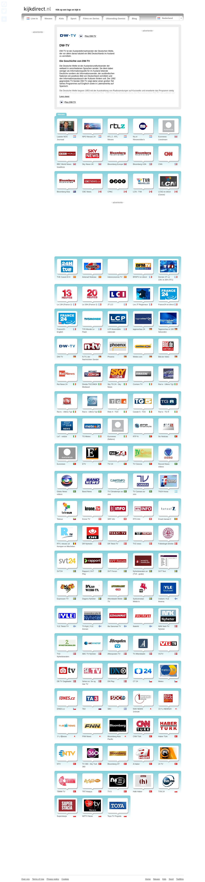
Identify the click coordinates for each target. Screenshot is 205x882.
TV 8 (110, 791)
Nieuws (48, 18)
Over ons (25, 879)
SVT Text (162, 571)
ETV (84, 464)
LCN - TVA (137, 192)
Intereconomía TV (115, 277)
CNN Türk (137, 736)
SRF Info (111, 519)
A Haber (136, 764)
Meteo (161, 681)
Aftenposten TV (114, 654)
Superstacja (62, 816)
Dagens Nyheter (89, 599)
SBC (110, 709)
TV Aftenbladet (139, 654)
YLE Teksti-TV (63, 626)
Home (148, 879)
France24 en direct (166, 305)
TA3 (84, 709)
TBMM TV (61, 791)
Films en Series (91, 18)
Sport (73, 18)
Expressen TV (63, 599)
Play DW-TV (70, 102)
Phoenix (111, 357)
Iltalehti (136, 626)
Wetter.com (137, 357)
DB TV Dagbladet (64, 681)
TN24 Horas (163, 491)
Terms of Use (38, 879)
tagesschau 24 (139, 329)
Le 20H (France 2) (89, 305)
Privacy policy (53, 879)
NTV (59, 764)
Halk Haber (137, 791)
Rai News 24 (62, 384)
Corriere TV (138, 384)
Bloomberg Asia (63, 192)
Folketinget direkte (166, 544)
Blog (134, 18)
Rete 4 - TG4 (113, 412)
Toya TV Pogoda (114, 816)
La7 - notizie (62, 436)
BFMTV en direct (140, 277)
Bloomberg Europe (115, 164)
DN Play (111, 681)
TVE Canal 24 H (63, 277)
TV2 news (137, 544)
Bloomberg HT (114, 764)
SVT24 (60, 571)
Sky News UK (88, 164)
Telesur (60, 519)
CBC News (86, 192)
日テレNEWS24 (165, 709)
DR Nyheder (87, 544)
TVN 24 (161, 791)
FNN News (86, 736)
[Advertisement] (63, 3)
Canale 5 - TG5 (139, 412)
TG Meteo (86, 436)
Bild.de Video (163, 357)
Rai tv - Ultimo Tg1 (166, 384)
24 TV (160, 764)
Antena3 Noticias (89, 277)
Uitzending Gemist (115, 18)
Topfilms (180, 879)
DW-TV (60, 357)
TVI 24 (110, 464)
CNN (160, 164)
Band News (87, 491)
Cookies (65, 879)
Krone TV (86, 519)
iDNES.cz (61, 709)
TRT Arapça (87, 791)
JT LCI (110, 305)
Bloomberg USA (139, 164)
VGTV (160, 654)
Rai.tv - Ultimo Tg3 (90, 412)
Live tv (32, 18)
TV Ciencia (137, 464)
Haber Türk (163, 736)
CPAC (110, 192)
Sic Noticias (163, 436)
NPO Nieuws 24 (88, 137)
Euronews (61, 464)
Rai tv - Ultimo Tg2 (64, 412)
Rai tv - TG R (163, 412)
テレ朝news (62, 736)
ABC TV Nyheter (89, 654)
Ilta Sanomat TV (114, 626)
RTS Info (136, 519)
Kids (61, 18)
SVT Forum (112, 571)
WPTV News (87, 816)
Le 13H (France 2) (64, 305)
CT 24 (135, 681)
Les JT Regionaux (140, 305)
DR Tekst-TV (113, 544)
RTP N (136, 436)
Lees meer (64, 96)
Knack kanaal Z (164, 519)
